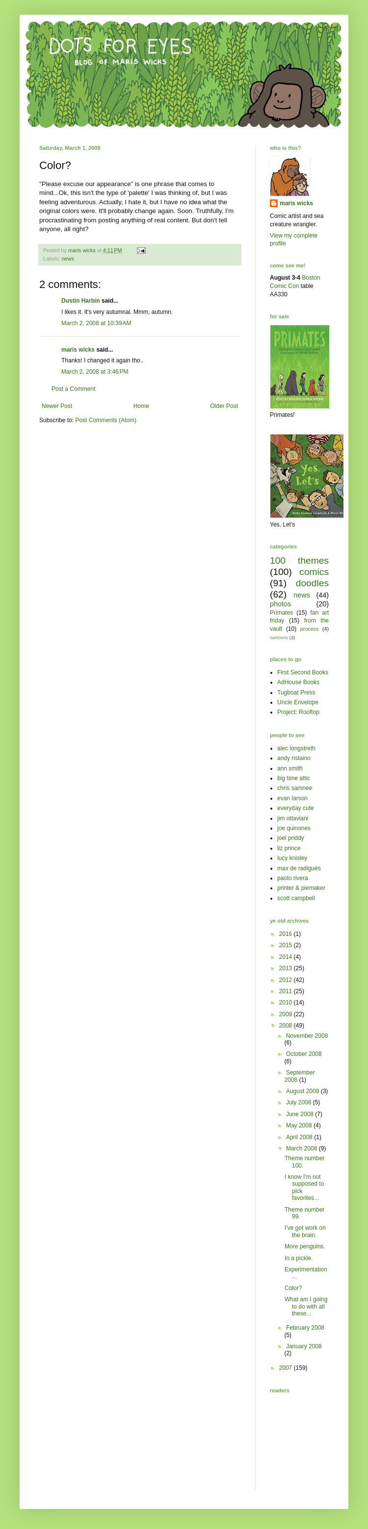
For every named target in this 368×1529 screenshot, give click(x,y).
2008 (286, 1025)
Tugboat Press (296, 692)
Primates (281, 612)
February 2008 (305, 1327)
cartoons (279, 637)
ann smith (290, 768)
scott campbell (296, 898)
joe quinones (294, 828)
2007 (286, 1367)
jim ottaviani (292, 818)
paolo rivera (292, 878)
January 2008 (304, 1346)
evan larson (292, 798)
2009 (286, 1014)
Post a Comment (73, 388)
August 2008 (303, 1091)
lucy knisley (292, 858)
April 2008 (300, 1137)
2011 (286, 991)
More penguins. (305, 1246)
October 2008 (304, 1054)
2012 (286, 980)
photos (280, 604)
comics (314, 572)
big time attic (293, 778)
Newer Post (57, 406)
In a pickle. (299, 1258)
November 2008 (307, 1035)
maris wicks (78, 349)
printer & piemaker (301, 887)
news (68, 259)
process (309, 629)
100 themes (299, 560)
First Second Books (302, 672)
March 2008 (302, 1148)
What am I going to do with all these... (306, 1306)
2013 (286, 968)
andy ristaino (294, 758)
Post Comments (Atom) (105, 420)
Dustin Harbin (80, 300)
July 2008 (299, 1102)
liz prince (288, 848)
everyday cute (295, 808)
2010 (286, 1002)
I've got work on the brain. (305, 1231)
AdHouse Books (298, 682)
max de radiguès (299, 868)
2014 (286, 957)
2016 (286, 934)
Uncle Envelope (297, 702)
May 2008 (300, 1125)
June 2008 (300, 1114)
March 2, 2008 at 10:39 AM (96, 323)
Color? (293, 1288)
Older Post (224, 406)
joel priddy (290, 838)
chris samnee (294, 788)
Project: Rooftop (298, 712)
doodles (312, 583)
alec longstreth (296, 748)
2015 (286, 945)
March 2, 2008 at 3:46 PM (94, 371)
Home (141, 406)
